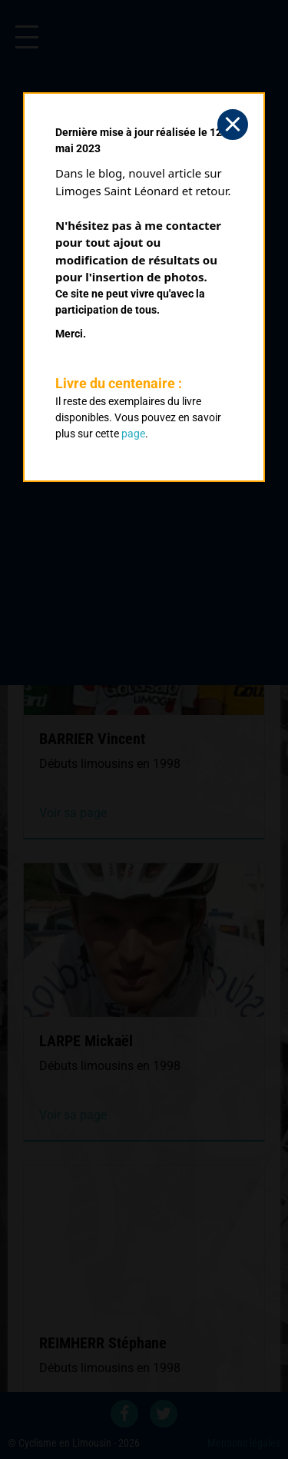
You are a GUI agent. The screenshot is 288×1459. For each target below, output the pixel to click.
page (133, 433)
